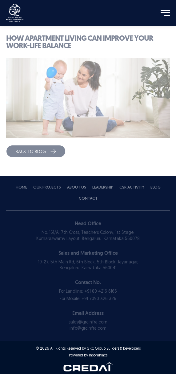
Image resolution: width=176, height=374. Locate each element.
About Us (76, 187)
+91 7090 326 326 (99, 299)
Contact (88, 199)
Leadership (102, 187)
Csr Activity (131, 187)
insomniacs (98, 355)
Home (21, 187)
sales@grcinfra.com (88, 322)
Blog (155, 187)
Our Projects (47, 187)
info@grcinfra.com (88, 328)
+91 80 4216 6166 (100, 291)
